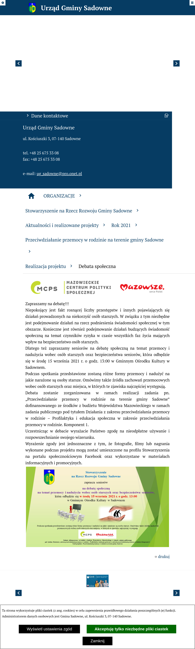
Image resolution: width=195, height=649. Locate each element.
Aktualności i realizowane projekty (65, 160)
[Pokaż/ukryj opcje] (3, 3)
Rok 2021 (125, 160)
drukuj (164, 491)
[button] (18, 31)
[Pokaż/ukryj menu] (192, 3)
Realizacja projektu (49, 201)
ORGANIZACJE (63, 130)
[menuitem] (77, 537)
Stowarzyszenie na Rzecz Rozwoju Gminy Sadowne (82, 145)
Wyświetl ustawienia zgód (49, 629)
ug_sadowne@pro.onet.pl (59, 108)
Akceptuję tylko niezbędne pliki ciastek (131, 629)
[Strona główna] (31, 130)
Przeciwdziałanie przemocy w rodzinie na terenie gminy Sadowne (94, 179)
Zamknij (97, 641)
